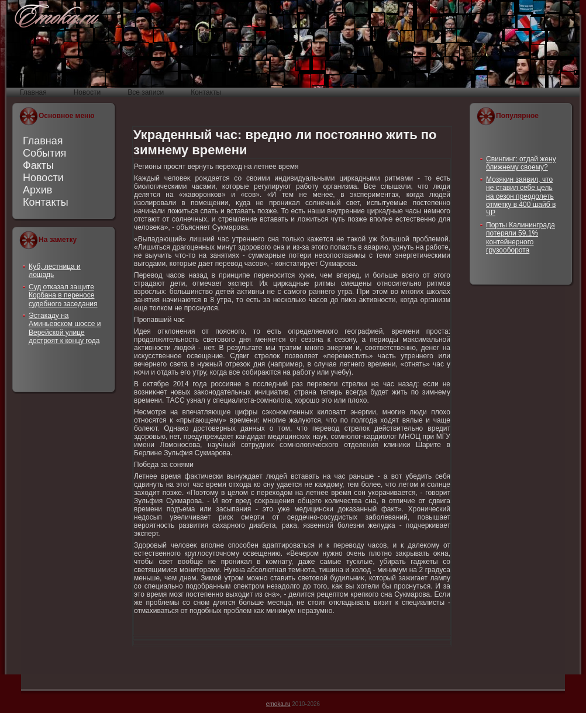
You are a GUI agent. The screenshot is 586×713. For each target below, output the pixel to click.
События (44, 153)
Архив (37, 190)
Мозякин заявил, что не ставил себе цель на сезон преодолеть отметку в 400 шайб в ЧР (521, 196)
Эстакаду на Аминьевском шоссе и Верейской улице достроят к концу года (65, 328)
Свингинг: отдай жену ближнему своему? (521, 163)
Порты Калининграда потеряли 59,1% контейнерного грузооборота (520, 237)
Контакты (45, 202)
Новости (43, 178)
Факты (38, 165)
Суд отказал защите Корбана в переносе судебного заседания (63, 295)
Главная (43, 141)
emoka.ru (278, 704)
